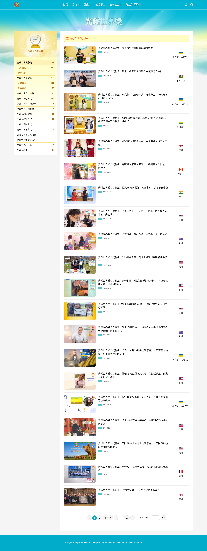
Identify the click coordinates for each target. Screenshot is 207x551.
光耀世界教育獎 (35, 129)
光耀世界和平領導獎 (35, 103)
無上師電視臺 (133, 4)
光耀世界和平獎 (35, 144)
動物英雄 (36, 72)
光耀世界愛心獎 (35, 62)
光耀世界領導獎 (35, 98)
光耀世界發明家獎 (35, 108)
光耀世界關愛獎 (35, 124)
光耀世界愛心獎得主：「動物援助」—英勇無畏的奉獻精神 (129, 490)
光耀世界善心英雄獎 (35, 134)
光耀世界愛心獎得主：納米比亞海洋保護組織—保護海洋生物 (130, 71)
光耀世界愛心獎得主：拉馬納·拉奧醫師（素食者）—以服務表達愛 (133, 187)
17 (126, 517)
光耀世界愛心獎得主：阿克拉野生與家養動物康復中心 (126, 48)
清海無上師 (115, 4)
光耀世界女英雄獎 (35, 93)
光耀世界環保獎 (35, 119)
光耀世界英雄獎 (35, 78)
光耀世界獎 (35, 150)
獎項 (76, 4)
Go (163, 518)
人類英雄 (36, 67)
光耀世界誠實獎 (35, 114)
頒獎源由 (100, 4)
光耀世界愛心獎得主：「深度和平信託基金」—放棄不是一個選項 (132, 234)
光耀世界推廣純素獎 (35, 139)
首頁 (65, 4)
